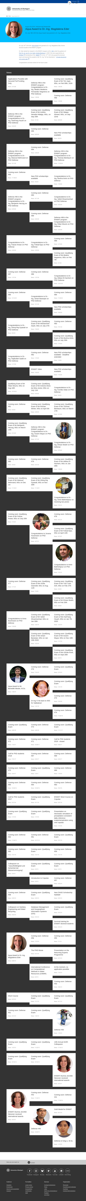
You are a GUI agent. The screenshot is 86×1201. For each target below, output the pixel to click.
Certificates (28, 1190)
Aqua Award (35, 44)
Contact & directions (49, 1184)
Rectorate (65, 1184)
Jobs (45, 1188)
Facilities (65, 1188)
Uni (72, 1)
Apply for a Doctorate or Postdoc (50, 1191)
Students (9, 1184)
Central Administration (69, 1190)
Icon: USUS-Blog (67, 1170)
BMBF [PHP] (37, 54)
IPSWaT (21, 54)
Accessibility (28, 1188)
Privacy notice (29, 1186)
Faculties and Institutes (69, 1186)
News (9, 15)
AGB (26, 1192)
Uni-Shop (46, 1194)
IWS (52, 50)
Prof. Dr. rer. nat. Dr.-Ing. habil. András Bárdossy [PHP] (32, 52)
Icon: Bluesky (42, 1170)
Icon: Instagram (36, 1170)
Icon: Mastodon (48, 1170)
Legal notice (28, 1184)
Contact (31, 1161)
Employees (10, 1186)
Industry (9, 1190)
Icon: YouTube (55, 1170)
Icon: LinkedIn (61, 1170)
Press (45, 1186)
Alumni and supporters (13, 1188)
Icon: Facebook (29, 1170)
